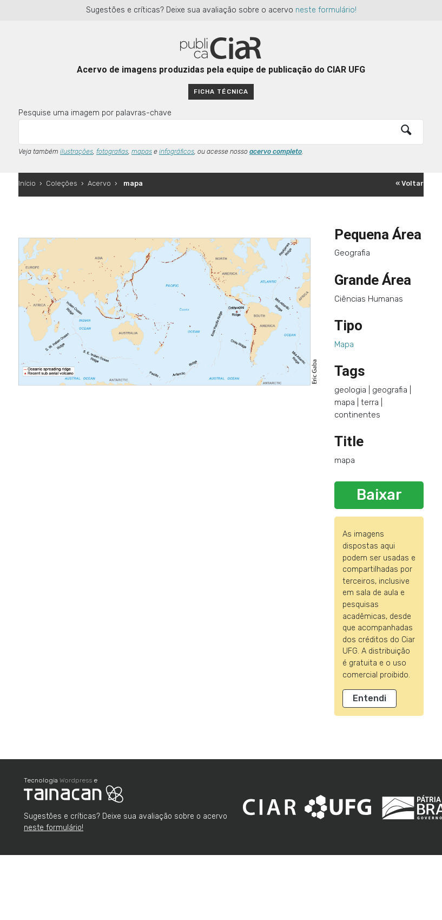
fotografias (112, 151)
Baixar (379, 495)
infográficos (176, 151)
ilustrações (76, 151)
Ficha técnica (221, 91)
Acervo (99, 183)
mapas (141, 151)
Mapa (344, 344)
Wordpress (76, 780)
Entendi (369, 698)
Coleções (61, 183)
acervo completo (275, 151)
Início (27, 183)
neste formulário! (326, 10)
